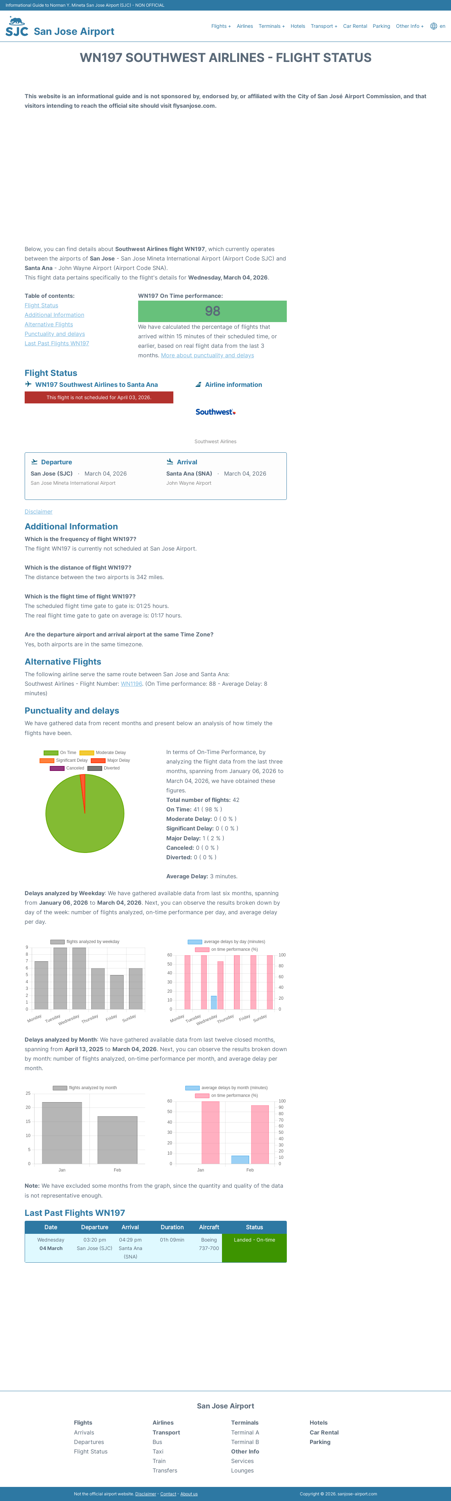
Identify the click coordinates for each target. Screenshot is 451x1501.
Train (159, 1460)
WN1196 (131, 683)
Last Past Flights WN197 (57, 343)
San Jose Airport (74, 31)
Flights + (221, 26)
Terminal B (245, 1441)
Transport (166, 1432)
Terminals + (272, 26)
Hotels (298, 26)
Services (242, 1460)
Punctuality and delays (55, 333)
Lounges (242, 1470)
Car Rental (355, 26)
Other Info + (410, 26)
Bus (157, 1441)
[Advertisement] (225, 188)
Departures (89, 1441)
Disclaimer (145, 1493)
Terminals (245, 1422)
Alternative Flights (49, 324)
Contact (168, 1493)
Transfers (165, 1470)
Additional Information (54, 314)
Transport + (324, 26)
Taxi (158, 1451)
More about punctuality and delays (207, 355)
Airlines (245, 26)
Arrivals (84, 1432)
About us (189, 1493)
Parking (381, 26)
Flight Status (41, 305)
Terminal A (245, 1432)
